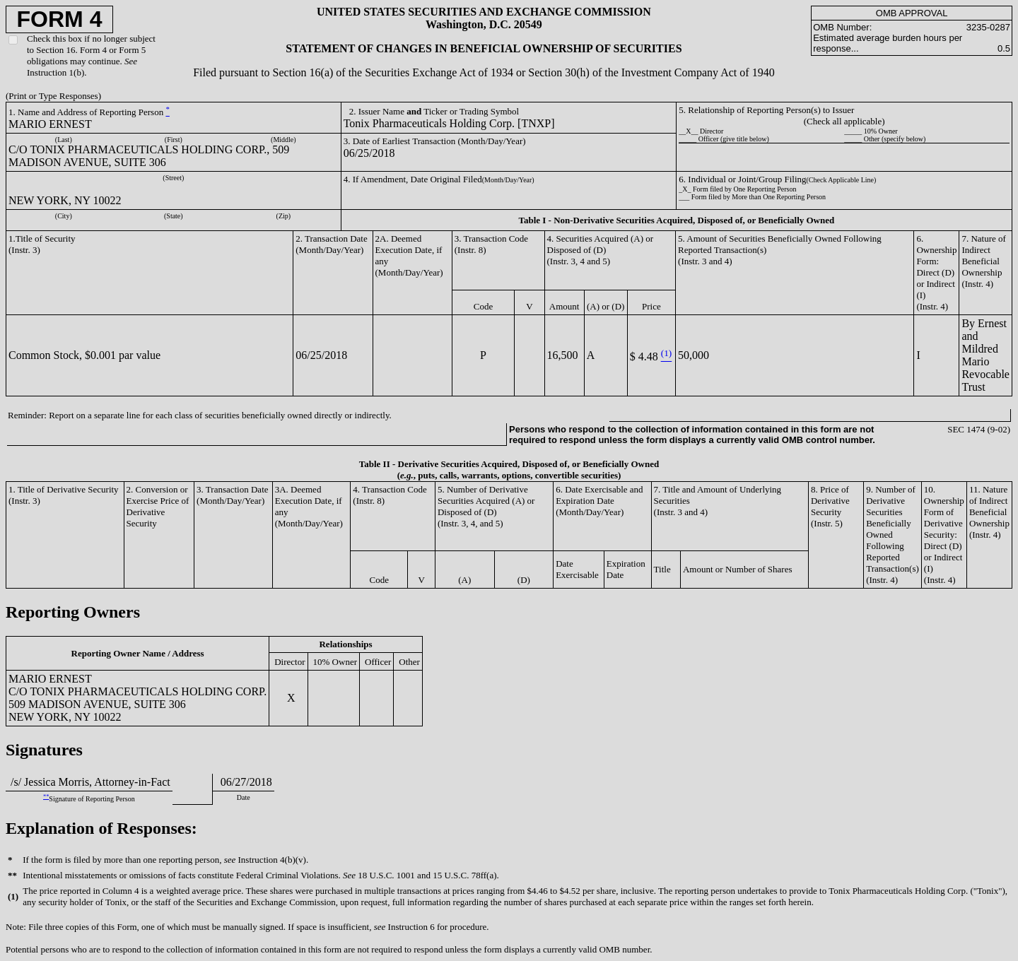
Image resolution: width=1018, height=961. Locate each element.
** (46, 797)
